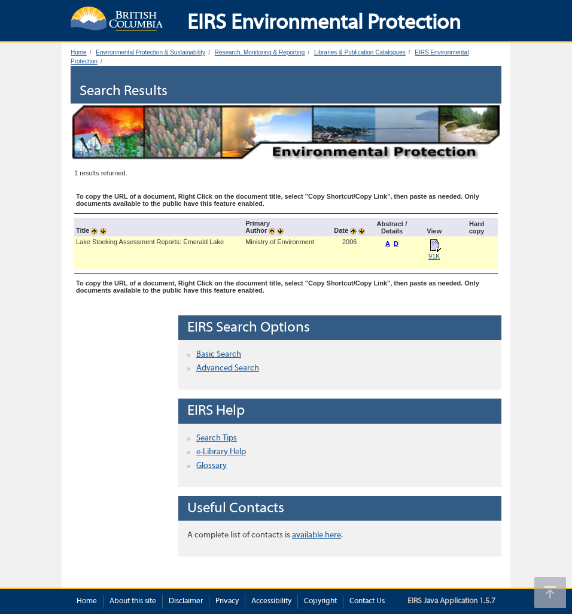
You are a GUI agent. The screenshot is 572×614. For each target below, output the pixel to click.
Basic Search (218, 354)
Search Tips (216, 438)
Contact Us (367, 601)
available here (316, 535)
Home (79, 52)
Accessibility (271, 601)
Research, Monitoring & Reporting (260, 52)
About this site (132, 601)
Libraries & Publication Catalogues (360, 52)
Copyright (320, 601)
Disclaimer (186, 601)
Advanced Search (227, 368)
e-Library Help (221, 452)
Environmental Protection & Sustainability (150, 52)
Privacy (227, 601)
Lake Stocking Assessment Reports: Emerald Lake (150, 241)
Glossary (211, 465)
